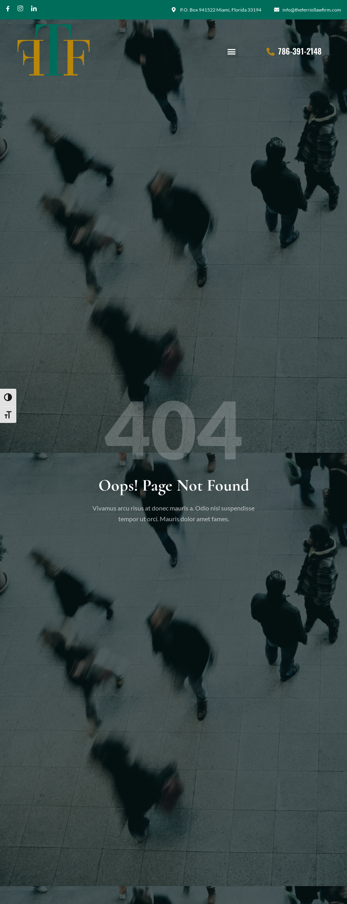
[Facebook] (8, 12)
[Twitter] (34, 12)
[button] (231, 51)
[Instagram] (20, 12)
